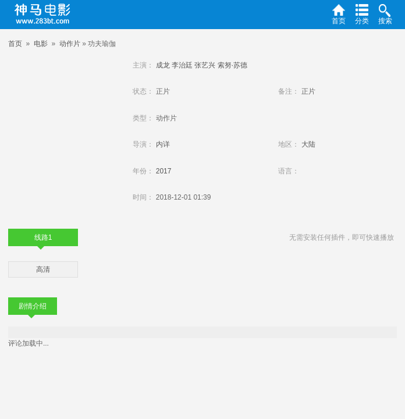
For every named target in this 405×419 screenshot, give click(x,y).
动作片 (69, 44)
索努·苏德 (232, 65)
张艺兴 (204, 65)
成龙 (163, 65)
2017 (164, 171)
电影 (41, 44)
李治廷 (182, 65)
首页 (15, 44)
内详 (163, 144)
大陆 (308, 144)
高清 (43, 269)
